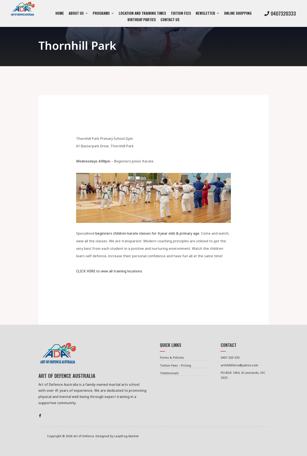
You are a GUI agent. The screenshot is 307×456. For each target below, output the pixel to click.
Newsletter (205, 14)
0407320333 (283, 13)
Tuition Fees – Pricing (175, 365)
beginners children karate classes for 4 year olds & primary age (147, 233)
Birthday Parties (141, 20)
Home (59, 14)
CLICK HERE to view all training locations (109, 271)
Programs (101, 14)
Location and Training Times (142, 14)
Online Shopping (238, 14)
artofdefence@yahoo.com (239, 365)
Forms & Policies (172, 357)
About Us (76, 14)
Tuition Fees (181, 14)
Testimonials (169, 373)
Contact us (170, 20)
